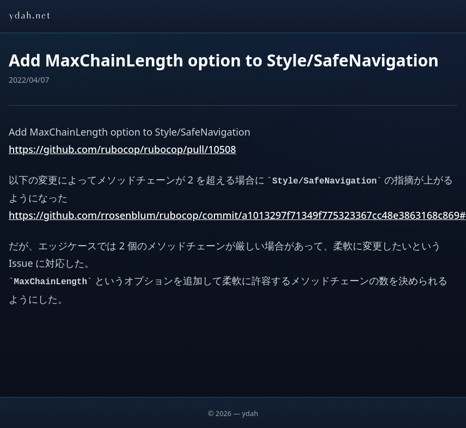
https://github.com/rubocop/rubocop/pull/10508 (122, 149)
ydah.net (30, 16)
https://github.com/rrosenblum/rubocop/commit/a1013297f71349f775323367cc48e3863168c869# (237, 215)
